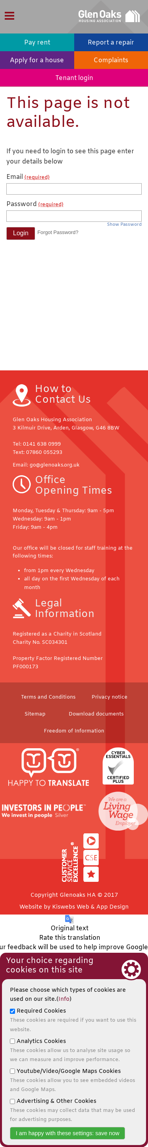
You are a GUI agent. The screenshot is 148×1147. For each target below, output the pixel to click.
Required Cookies (73, 1020)
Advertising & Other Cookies (72, 1110)
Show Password (124, 225)
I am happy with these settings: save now (67, 1133)
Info (63, 999)
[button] (20, 233)
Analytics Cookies (70, 1050)
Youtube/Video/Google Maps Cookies (72, 1080)
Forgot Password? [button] (58, 232)
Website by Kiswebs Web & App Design (74, 907)
